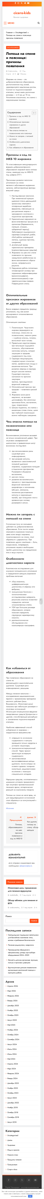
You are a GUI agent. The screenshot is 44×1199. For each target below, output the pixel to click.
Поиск (9, 916)
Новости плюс (12, 1155)
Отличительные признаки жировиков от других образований (19, 125)
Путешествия (12, 1164)
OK (30, 1196)
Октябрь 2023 (12, 1093)
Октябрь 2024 (12, 1034)
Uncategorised (13, 47)
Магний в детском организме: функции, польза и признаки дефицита (23, 961)
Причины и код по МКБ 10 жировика (19, 117)
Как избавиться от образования (21, 147)
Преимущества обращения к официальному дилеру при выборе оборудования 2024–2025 (21, 952)
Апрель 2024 (12, 1064)
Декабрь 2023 (13, 1083)
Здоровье (11, 1145)
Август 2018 (11, 1122)
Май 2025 (11, 1025)
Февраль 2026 (13, 996)
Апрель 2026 (12, 986)
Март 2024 (11, 1068)
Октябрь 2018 (12, 1112)
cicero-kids (22, 12)
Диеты (9, 1140)
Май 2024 (11, 1059)
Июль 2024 (12, 1049)
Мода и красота (13, 1150)
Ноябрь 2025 (12, 1010)
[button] (32, 113)
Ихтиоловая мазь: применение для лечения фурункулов (22, 889)
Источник (10, 808)
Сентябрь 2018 (13, 1117)
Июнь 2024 (12, 1054)
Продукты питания (14, 1159)
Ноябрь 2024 (12, 1030)
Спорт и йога (12, 1169)
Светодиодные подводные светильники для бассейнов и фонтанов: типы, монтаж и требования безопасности (23, 938)
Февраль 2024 (13, 1073)
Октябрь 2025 (12, 1015)
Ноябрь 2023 (12, 1088)
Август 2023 (12, 1098)
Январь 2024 (12, 1078)
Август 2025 (12, 1020)
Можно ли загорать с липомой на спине (21, 137)
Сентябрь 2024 (13, 1039)
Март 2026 (11, 991)
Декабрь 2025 (13, 1005)
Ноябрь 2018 (12, 1107)
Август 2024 (12, 1044)
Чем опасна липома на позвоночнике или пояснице (20, 132)
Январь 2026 (12, 1000)
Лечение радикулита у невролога (21, 945)
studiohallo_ (14, 895)
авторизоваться (25, 865)
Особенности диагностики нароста (19, 143)
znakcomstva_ (13, 71)
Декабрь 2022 (13, 1102)
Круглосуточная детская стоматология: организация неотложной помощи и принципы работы (22, 970)
